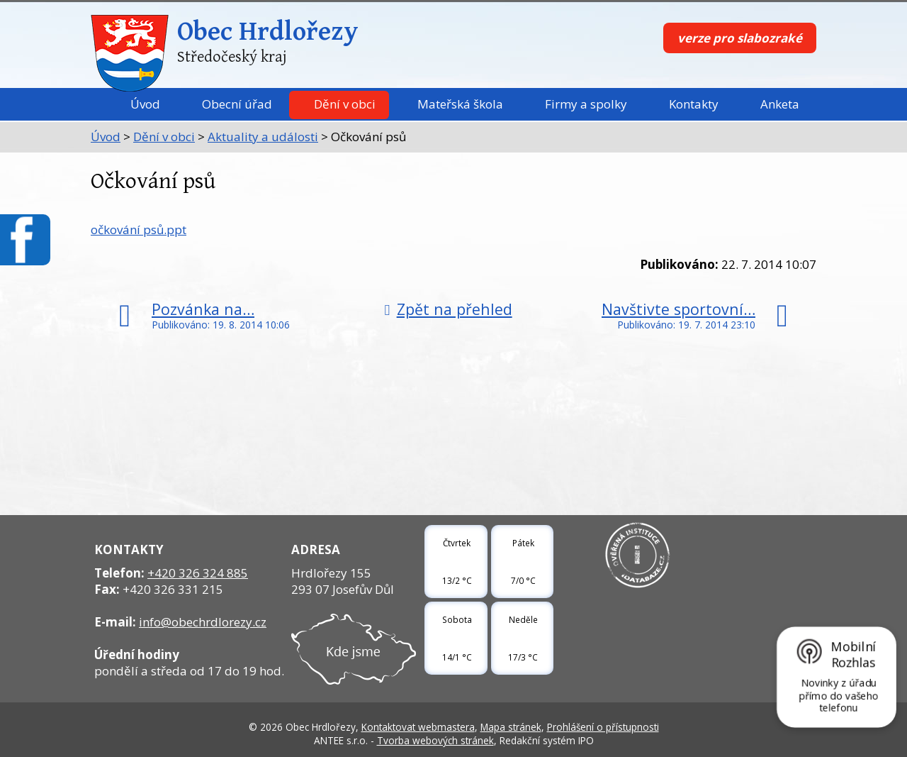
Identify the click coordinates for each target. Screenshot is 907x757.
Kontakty (694, 104)
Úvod (145, 104)
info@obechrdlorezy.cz (202, 622)
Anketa (779, 104)
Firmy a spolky (586, 104)
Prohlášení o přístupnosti (603, 727)
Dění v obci (345, 104)
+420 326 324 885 (197, 573)
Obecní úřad (237, 104)
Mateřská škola (460, 104)
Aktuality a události (263, 136)
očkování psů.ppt (138, 229)
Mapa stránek (510, 727)
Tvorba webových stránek (435, 740)
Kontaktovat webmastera (418, 727)
